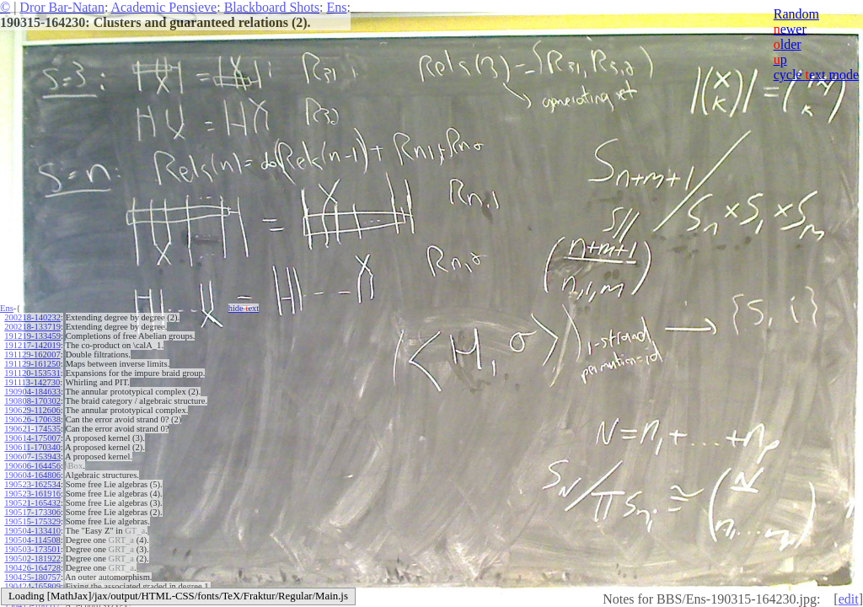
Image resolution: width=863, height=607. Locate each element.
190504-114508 (32, 540)
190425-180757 (32, 577)
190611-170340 (32, 447)
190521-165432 (32, 503)
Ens (336, 7)
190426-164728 (32, 567)
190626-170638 (32, 419)
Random (796, 14)
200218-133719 (32, 326)
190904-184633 (32, 391)
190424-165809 (32, 586)
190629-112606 (32, 410)
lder (787, 44)
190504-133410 (32, 530)
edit (849, 599)
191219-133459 (32, 336)
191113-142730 (32, 382)
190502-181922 (32, 558)
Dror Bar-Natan (62, 7)
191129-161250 (32, 363)
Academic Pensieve (163, 7)
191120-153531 (32, 373)
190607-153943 (32, 456)
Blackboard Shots (271, 7)
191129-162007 (32, 354)
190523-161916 (32, 493)
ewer (790, 29)
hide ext (244, 308)
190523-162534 (32, 484)
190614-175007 (32, 438)
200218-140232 (32, 317)
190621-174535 (32, 428)
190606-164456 (32, 465)
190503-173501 (32, 549)
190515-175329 (32, 521)
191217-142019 (32, 345)
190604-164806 (32, 475)
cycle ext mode (816, 74)
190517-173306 (32, 512)
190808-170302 (32, 401)
